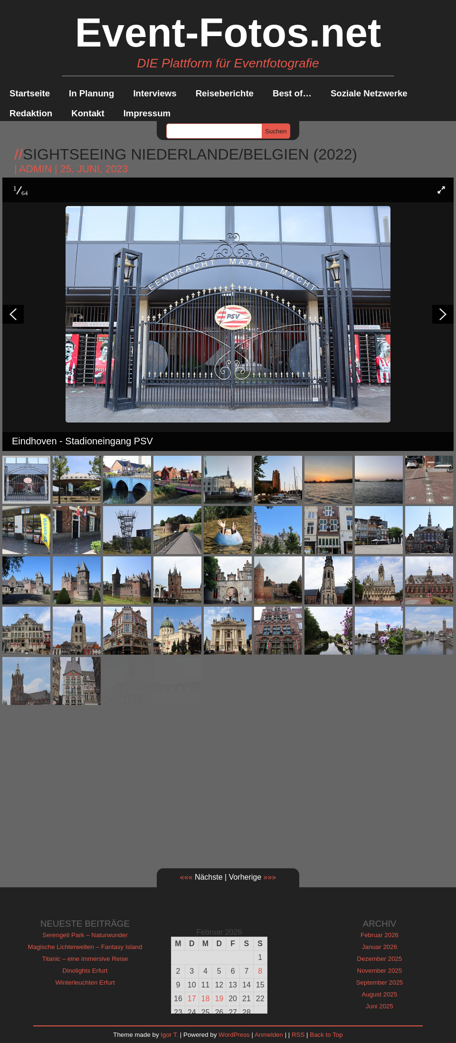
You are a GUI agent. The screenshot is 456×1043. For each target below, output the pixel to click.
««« (186, 877)
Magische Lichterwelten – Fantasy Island (85, 946)
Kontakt (87, 113)
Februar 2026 (380, 935)
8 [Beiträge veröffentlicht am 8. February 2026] (260, 971)
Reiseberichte (225, 93)
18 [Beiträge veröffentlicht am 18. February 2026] (205, 999)
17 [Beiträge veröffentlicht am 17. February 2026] (192, 999)
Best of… (292, 93)
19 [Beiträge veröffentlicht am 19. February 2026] (219, 999)
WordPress (234, 1034)
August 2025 (380, 994)
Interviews (154, 93)
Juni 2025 (379, 1006)
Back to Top (326, 1034)
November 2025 (379, 970)
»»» (270, 877)
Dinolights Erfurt (85, 970)
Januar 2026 (379, 946)
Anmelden (269, 1034)
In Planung (91, 93)
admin (35, 169)
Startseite (30, 93)
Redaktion (31, 113)
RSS (298, 1034)
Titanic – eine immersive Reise (85, 958)
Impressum (147, 113)
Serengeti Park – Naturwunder (84, 935)
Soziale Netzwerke (369, 93)
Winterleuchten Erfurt (84, 982)
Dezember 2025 (379, 958)
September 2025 (379, 982)
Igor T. (169, 1034)
